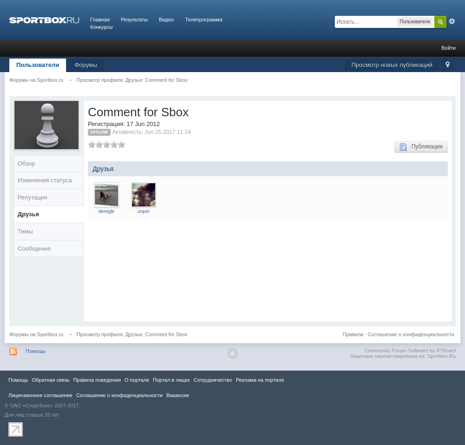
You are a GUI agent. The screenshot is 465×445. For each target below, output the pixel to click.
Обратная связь (50, 380)
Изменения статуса (45, 180)
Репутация (32, 197)
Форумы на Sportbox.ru (36, 334)
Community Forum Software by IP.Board (410, 350)
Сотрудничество (212, 380)
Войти (448, 48)
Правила (353, 334)
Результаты (134, 19)
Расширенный (452, 21)
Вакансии (177, 395)
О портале (137, 380)
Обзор (26, 163)
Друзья (28, 214)
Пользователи (37, 64)
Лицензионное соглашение (40, 395)
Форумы (85, 64)
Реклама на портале (260, 380)
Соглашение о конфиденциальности (411, 334)
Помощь (36, 351)
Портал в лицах (171, 380)
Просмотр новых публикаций (392, 64)
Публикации (421, 147)
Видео (166, 19)
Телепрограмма (203, 19)
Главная (100, 19)
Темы (25, 231)
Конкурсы (101, 27)
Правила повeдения (96, 380)
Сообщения (34, 248)
